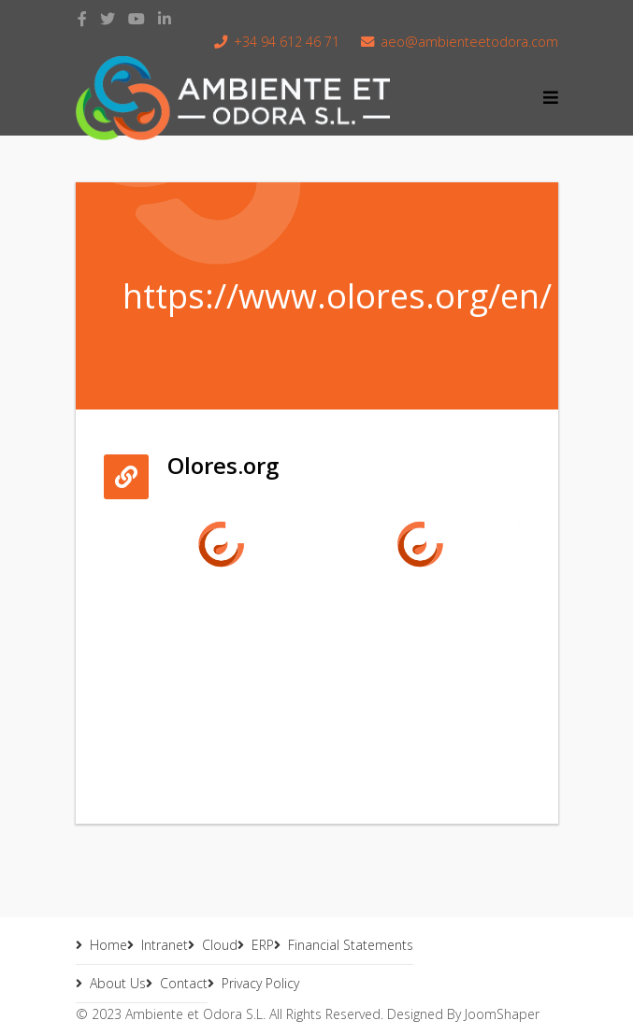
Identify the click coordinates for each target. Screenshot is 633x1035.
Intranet (164, 945)
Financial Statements (350, 945)
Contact (184, 983)
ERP (263, 945)
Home (108, 945)
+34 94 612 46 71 (286, 41)
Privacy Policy (260, 983)
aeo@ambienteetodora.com (469, 41)
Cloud (219, 945)
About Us (118, 983)
